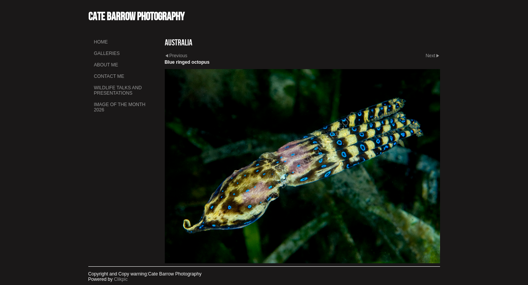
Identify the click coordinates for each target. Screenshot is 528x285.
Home (101, 42)
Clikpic (121, 279)
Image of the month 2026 (120, 107)
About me (106, 65)
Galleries (107, 53)
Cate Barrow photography (136, 16)
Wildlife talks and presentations (118, 90)
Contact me (109, 76)
